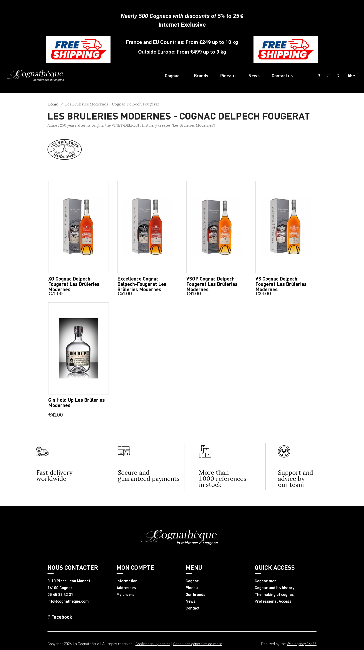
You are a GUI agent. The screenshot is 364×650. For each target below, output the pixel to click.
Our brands (196, 594)
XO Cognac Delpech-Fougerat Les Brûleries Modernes (73, 283)
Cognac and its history (274, 587)
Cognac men (266, 580)
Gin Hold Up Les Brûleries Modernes (76, 402)
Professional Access (273, 601)
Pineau (192, 587)
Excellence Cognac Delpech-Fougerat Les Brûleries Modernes (141, 283)
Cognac (192, 580)
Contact (192, 608)
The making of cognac (274, 594)
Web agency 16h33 (302, 643)
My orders (126, 594)
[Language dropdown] (353, 76)
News (191, 601)
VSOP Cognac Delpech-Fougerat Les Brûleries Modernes (211, 283)
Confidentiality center (152, 643)
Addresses (126, 587)
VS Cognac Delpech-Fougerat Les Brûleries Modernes (281, 283)
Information (127, 580)
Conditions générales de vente (197, 643)
